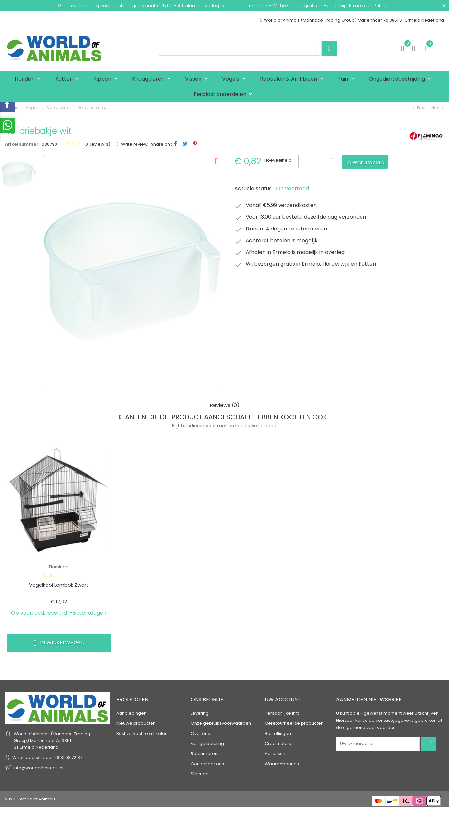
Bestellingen (278, 733)
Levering (200, 713)
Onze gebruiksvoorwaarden (221, 723)
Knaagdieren (153, 79)
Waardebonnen (282, 764)
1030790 (48, 144)
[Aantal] (318, 161)
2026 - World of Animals (30, 799)
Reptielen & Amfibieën (293, 79)
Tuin (348, 79)
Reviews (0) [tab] (225, 405)
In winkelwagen (365, 162)
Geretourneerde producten (294, 723)
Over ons (200, 733)
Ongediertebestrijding (401, 79)
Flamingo (59, 567)
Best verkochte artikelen (142, 733)
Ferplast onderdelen (225, 94)
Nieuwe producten (136, 723)
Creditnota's (278, 743)
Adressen (275, 754)
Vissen (198, 79)
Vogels (235, 79)
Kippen (107, 79)
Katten (68, 79)
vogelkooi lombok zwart (58, 584)
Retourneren (204, 754)
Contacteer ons (207, 764)
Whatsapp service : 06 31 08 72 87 (47, 757)
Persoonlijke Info (282, 713)
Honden (29, 79)
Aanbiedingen (131, 713)
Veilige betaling (207, 743)
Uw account (283, 699)
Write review (134, 144)
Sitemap (200, 774)
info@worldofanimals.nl (38, 768)
